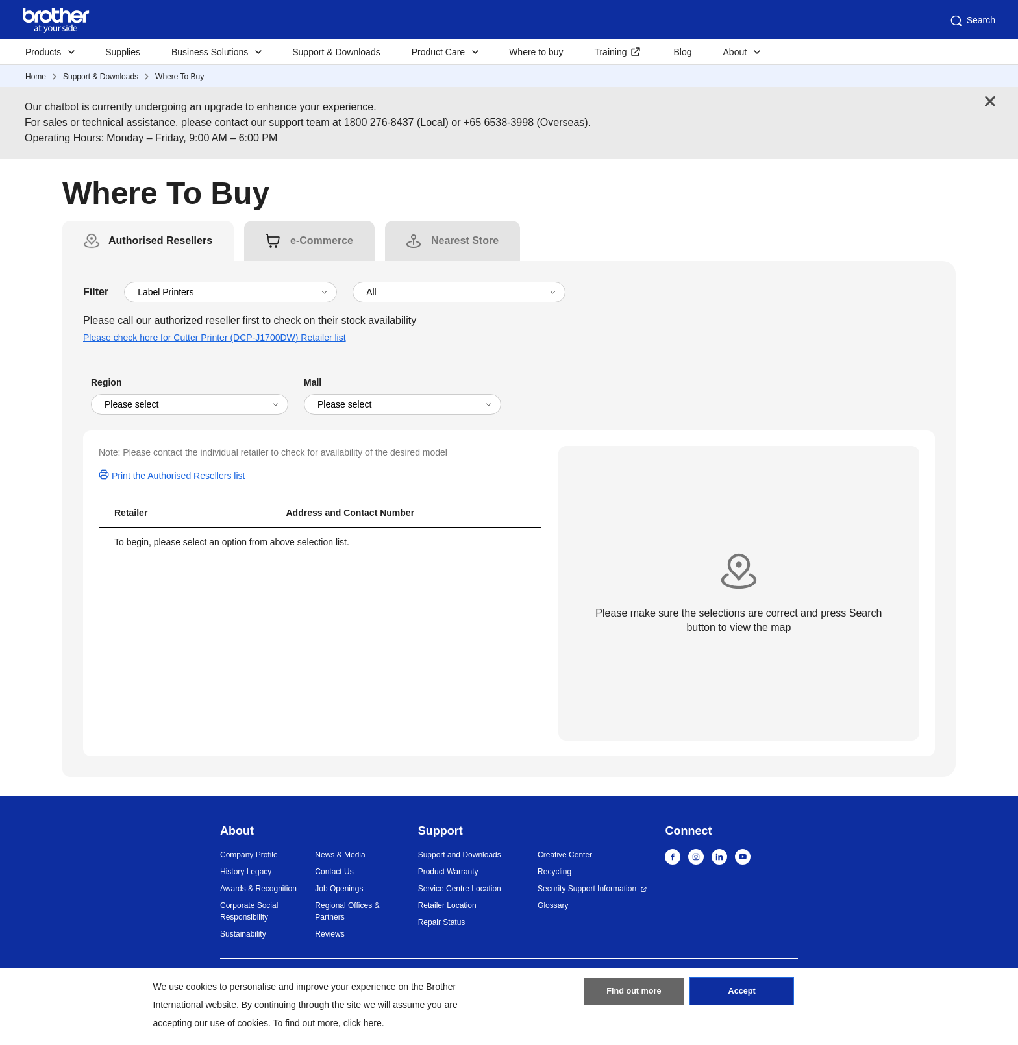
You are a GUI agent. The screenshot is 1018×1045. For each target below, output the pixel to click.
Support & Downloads (336, 52)
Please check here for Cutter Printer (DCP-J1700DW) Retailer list (214, 337)
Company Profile (249, 854)
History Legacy (245, 871)
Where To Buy (179, 76)
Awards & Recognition (258, 888)
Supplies (122, 52)
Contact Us (334, 871)
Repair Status (442, 922)
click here (362, 1023)
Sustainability (243, 934)
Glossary (553, 905)
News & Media (340, 854)
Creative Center (565, 854)
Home (35, 76)
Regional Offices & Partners (347, 911)
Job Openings (339, 888)
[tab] (160, 241)
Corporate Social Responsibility (249, 911)
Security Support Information (587, 888)
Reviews (329, 934)
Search (972, 21)
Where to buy (536, 52)
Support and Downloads (459, 854)
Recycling (554, 871)
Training (610, 52)
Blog (682, 52)
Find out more (634, 995)
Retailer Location (447, 905)
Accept (742, 995)
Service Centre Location (459, 888)
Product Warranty (448, 871)
